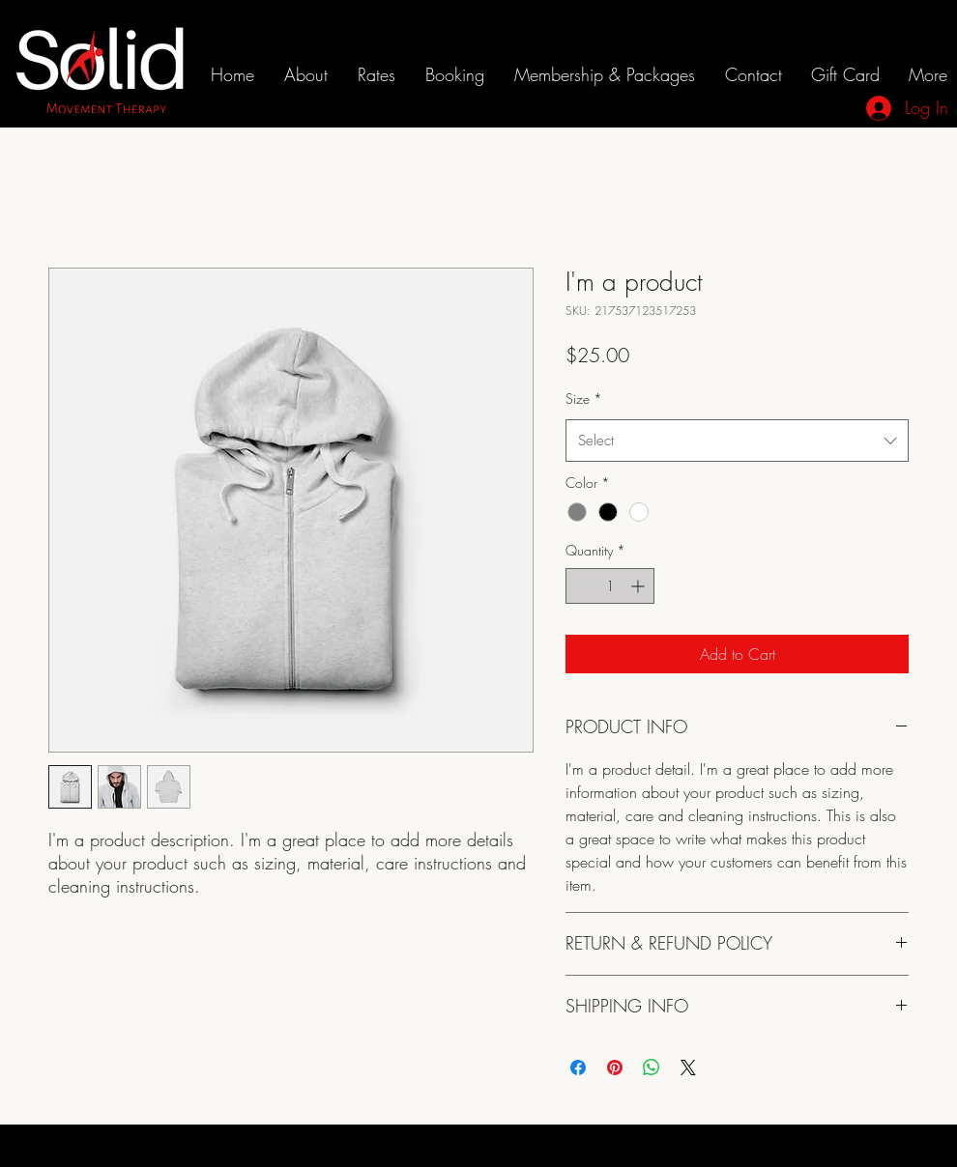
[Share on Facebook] (578, 1067)
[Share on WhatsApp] (651, 1067)
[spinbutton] (610, 586)
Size (584, 398)
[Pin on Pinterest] (614, 1067)
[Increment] (639, 586)
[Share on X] (688, 1067)
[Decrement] (580, 586)
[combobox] (737, 440)
